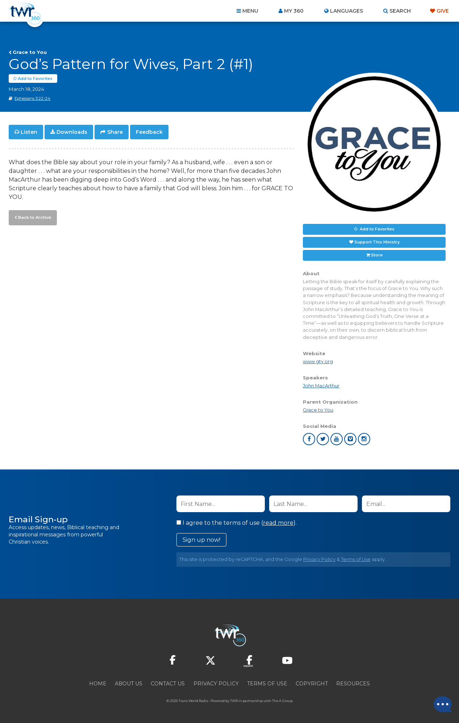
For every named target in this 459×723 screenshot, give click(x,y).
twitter (323, 439)
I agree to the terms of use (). (236, 523)
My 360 (294, 11)
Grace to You (30, 52)
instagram (364, 439)
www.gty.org (318, 361)
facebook (309, 439)
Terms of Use (356, 559)
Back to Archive (34, 217)
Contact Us (168, 684)
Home (98, 684)
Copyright (312, 684)
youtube (336, 439)
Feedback (149, 132)
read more (278, 523)
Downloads (72, 132)
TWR (234, 701)
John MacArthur (321, 386)
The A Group (282, 701)
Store (377, 255)
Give (443, 11)
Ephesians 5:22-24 (32, 98)
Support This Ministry (377, 242)
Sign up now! (201, 540)
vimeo (350, 439)
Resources (353, 684)
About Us (128, 684)
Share (115, 132)
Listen (29, 132)
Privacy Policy (319, 559)
